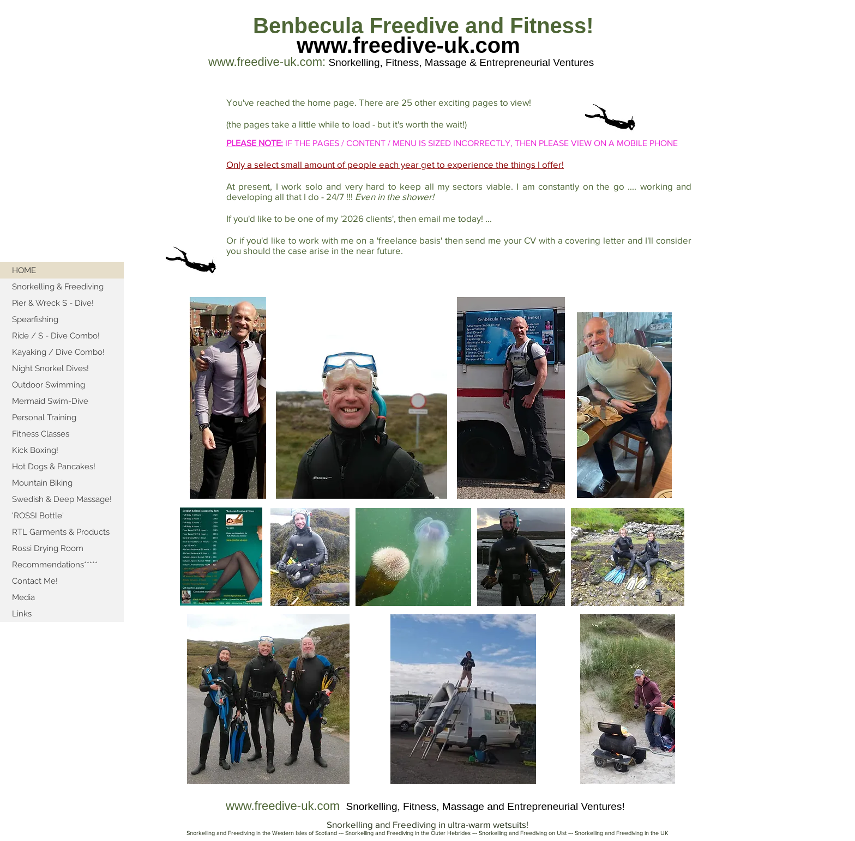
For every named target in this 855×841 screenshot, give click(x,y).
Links (22, 614)
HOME (24, 270)
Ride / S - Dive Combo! (56, 336)
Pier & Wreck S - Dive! (53, 303)
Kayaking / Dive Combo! (58, 352)
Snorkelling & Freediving (58, 287)
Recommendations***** (55, 565)
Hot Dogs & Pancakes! (53, 466)
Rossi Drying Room (47, 548)
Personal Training (44, 417)
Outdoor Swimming (48, 385)
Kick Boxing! (35, 450)
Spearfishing (35, 319)
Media (23, 597)
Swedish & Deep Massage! (62, 499)
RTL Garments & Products (61, 532)
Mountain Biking (42, 483)
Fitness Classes (40, 434)
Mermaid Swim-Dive (50, 401)
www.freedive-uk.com (408, 45)
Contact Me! (35, 581)
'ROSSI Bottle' (38, 516)
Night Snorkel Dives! (50, 368)
